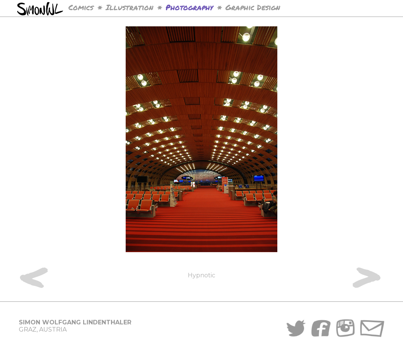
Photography (189, 7)
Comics (80, 7)
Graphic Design (252, 7)
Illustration (129, 7)
